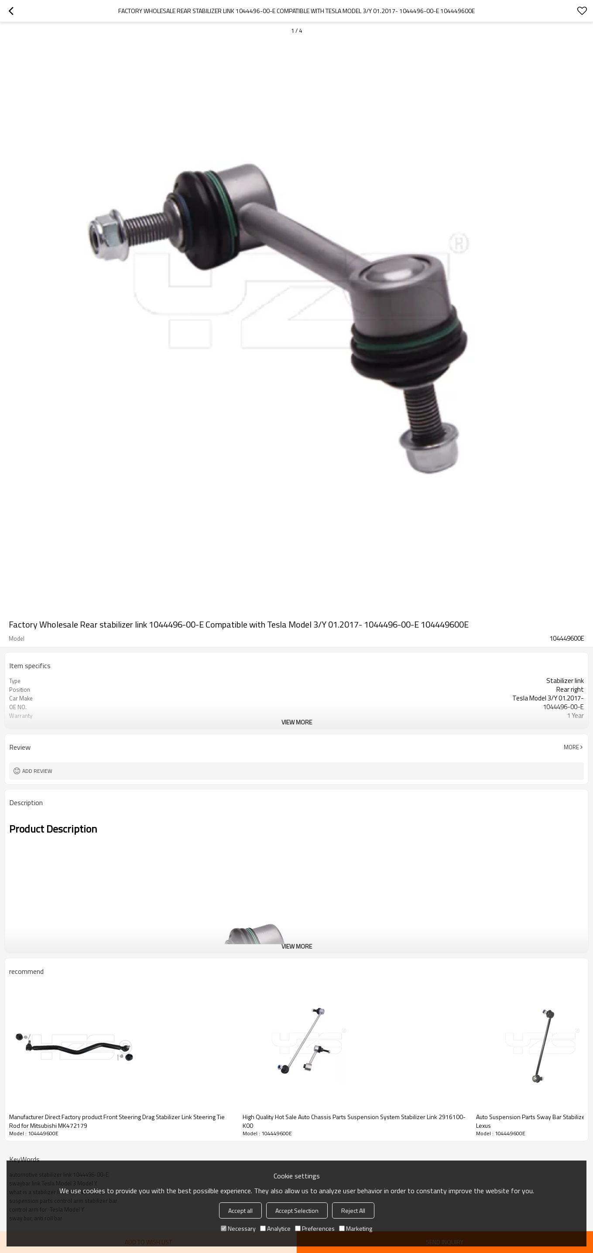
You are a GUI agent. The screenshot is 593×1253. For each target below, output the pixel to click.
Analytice (275, 1228)
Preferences (315, 1228)
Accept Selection (297, 1210)
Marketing (355, 1228)
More (571, 747)
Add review (37, 771)
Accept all (240, 1210)
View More (296, 722)
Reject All (353, 1210)
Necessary (238, 1228)
